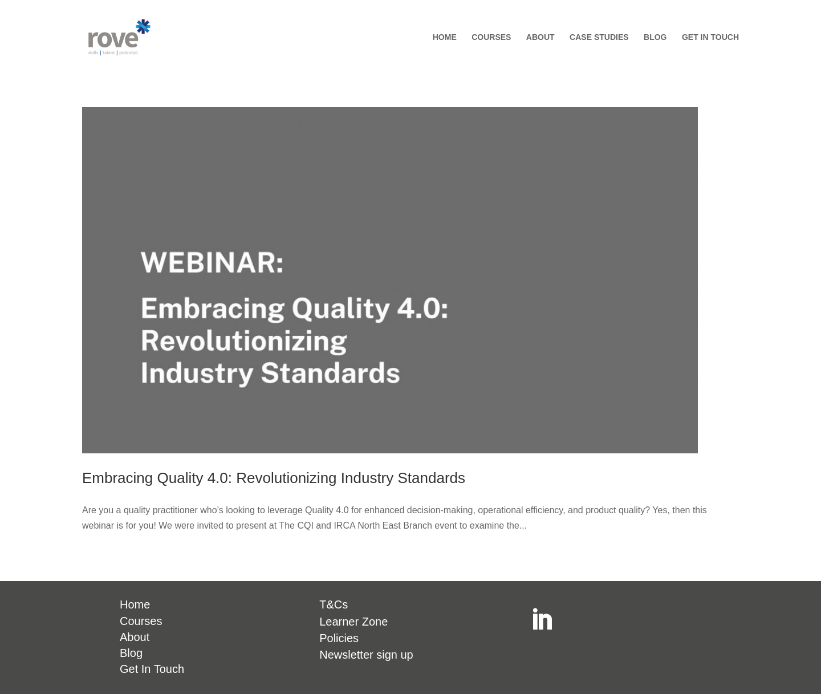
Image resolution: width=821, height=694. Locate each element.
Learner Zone (353, 621)
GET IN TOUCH (710, 37)
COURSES (491, 37)
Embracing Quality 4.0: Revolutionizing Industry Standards (273, 477)
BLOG (655, 37)
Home (135, 604)
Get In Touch (152, 669)
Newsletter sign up (366, 654)
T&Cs (333, 604)
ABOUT (540, 37)
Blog (131, 653)
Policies (339, 638)
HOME (445, 37)
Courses (141, 621)
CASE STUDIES (599, 37)
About (134, 637)
